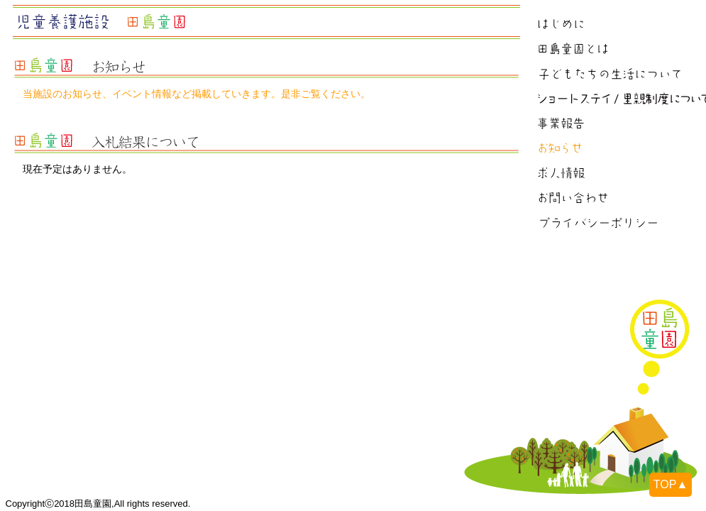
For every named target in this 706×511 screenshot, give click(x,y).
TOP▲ (670, 484)
